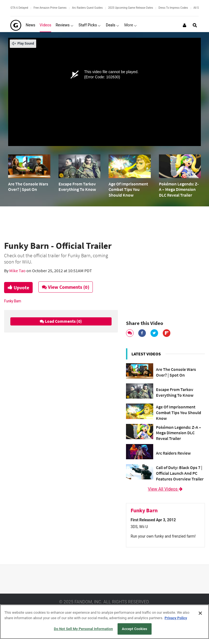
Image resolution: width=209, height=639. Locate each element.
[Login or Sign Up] (184, 25)
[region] (104, 621)
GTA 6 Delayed (19, 7)
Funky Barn (12, 301)
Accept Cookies (134, 629)
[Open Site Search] (195, 25)
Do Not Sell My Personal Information (83, 629)
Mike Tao (17, 270)
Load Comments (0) (61, 321)
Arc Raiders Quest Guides (87, 7)
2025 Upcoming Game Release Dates (130, 7)
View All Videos (165, 489)
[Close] (200, 613)
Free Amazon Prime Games (49, 7)
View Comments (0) (65, 287)
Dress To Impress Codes (173, 7)
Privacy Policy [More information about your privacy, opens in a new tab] (176, 618)
